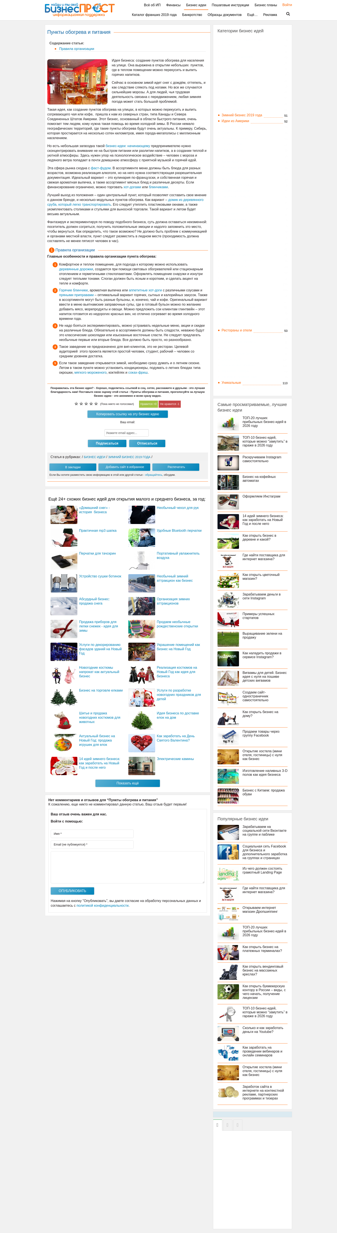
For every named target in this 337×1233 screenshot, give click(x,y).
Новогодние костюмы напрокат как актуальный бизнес (99, 672)
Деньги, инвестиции (237, 86)
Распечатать (176, 467)
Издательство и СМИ (238, 132)
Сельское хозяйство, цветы (243, 336)
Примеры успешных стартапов (259, 616)
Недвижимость (233, 278)
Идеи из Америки (235, 121)
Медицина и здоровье (239, 255)
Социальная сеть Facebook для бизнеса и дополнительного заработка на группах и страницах (252, 854)
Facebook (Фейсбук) (237, 196)
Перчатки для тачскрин (97, 553)
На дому (228, 272)
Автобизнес (231, 45)
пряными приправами (76, 295)
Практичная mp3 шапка (97, 530)
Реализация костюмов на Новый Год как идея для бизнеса (177, 672)
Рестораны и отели (237, 330)
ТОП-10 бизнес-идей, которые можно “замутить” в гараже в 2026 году (264, 441)
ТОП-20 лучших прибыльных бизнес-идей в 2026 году (265, 422)
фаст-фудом (101, 168)
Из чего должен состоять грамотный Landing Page (263, 874)
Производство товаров (240, 313)
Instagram (229, 202)
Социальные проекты (239, 342)
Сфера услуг (232, 359)
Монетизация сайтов (238, 179)
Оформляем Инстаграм (262, 496)
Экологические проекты (240, 388)
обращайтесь (153, 474)
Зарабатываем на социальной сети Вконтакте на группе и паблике (265, 830)
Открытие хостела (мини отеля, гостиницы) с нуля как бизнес (263, 755)
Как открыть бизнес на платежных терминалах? (263, 952)
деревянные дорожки (76, 269)
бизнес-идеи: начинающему (128, 146)
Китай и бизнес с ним (239, 243)
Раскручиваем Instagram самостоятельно (262, 459)
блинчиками (158, 187)
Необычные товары (237, 284)
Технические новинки (239, 365)
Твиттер (228, 225)
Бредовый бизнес (236, 68)
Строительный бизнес (239, 353)
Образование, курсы (238, 295)
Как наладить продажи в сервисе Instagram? (262, 655)
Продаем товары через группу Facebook (261, 733)
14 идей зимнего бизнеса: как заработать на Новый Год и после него (99, 763)
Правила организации (76, 49)
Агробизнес (231, 51)
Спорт (226, 348)
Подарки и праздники (238, 307)
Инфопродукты (234, 173)
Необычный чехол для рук (178, 508)
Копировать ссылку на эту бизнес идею (127, 414)
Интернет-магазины (237, 167)
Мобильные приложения (241, 260)
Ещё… (252, 15)
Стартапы (229, 231)
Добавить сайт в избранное (125, 467)
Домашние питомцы (238, 103)
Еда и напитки (233, 109)
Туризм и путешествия (239, 377)
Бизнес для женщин (237, 57)
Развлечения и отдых (239, 324)
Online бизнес (233, 150)
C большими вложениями (242, 39)
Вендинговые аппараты (240, 80)
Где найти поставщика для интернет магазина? (264, 557)
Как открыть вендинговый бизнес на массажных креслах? (263, 974)
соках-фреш (138, 372)
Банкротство (192, 15)
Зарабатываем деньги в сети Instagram (262, 596)
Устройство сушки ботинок (100, 576)
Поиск (285, 14)
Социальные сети (236, 191)
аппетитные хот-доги (145, 290)
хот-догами (133, 187)
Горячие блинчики (73, 290)
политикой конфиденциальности (103, 905)
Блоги (226, 156)
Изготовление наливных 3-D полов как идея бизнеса (264, 772)
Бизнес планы (266, 5)
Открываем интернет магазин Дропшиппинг (261, 913)
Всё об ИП (152, 5)
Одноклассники (234, 220)
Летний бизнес (233, 249)
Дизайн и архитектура (239, 98)
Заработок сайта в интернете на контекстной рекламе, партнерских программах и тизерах (264, 1096)
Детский (228, 92)
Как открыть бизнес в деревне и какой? (260, 537)
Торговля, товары (235, 371)
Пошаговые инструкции (230, 5)
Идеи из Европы (235, 127)
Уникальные (231, 382)
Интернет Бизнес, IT (238, 138)
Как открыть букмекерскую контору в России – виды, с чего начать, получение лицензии (264, 995)
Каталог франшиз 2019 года (154, 15)
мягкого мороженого (90, 372)
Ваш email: (127, 422)
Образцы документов (225, 15)
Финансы (173, 5)
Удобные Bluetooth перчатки (179, 530)
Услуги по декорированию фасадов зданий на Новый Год (100, 649)
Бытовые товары (235, 74)
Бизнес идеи (196, 5)
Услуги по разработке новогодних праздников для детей (179, 695)
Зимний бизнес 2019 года (242, 115)
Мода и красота (234, 266)
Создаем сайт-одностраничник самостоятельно (256, 696)
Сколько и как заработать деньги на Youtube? (263, 1033)
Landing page (232, 144)
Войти (285, 5)
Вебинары (230, 161)
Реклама (270, 15)
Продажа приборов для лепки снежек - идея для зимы (98, 626)
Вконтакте (230, 214)
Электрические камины (175, 759)
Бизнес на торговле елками (101, 690)
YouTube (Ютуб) (234, 208)
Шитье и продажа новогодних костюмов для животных (99, 717)
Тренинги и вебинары (239, 237)
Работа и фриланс (236, 318)
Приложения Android (238, 185)
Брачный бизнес (235, 63)
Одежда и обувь (234, 301)
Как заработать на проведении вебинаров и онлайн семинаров (263, 1055)
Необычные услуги (237, 289)
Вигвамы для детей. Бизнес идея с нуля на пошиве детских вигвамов (265, 676)
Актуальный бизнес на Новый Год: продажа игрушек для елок (97, 740)
